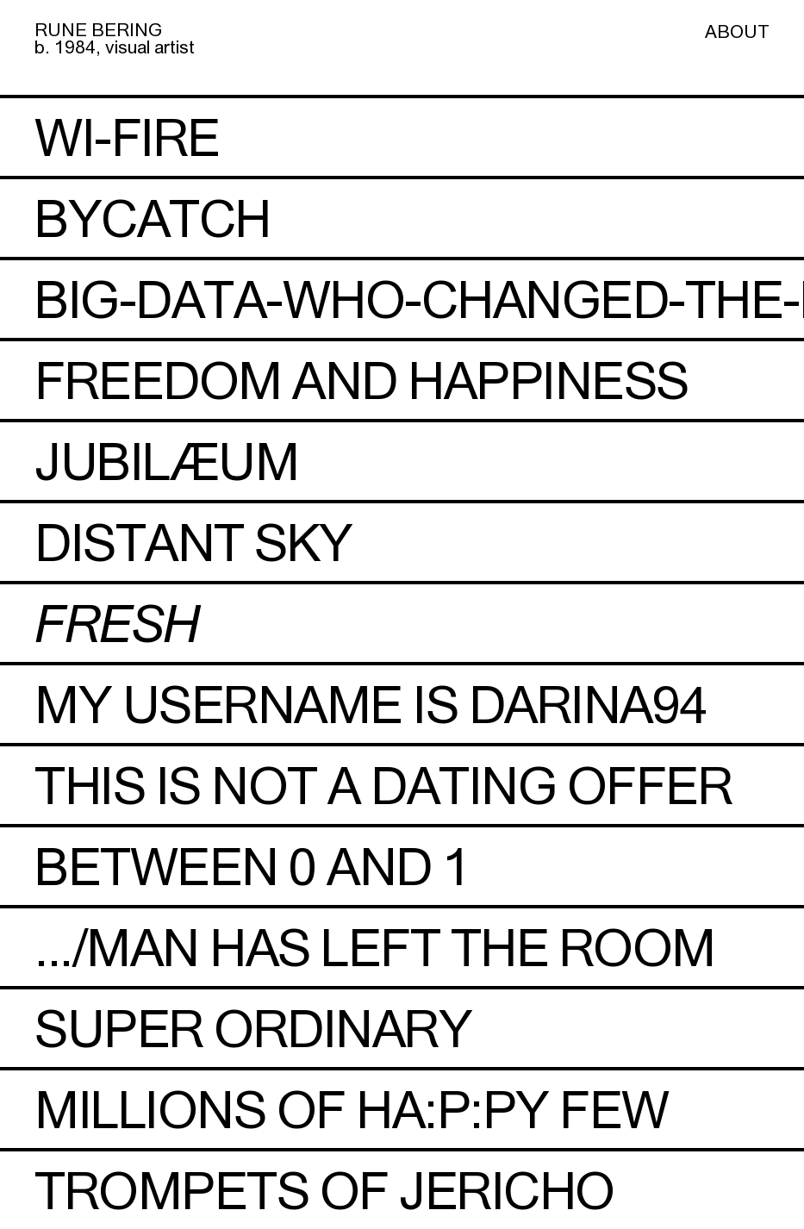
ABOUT (737, 31)
